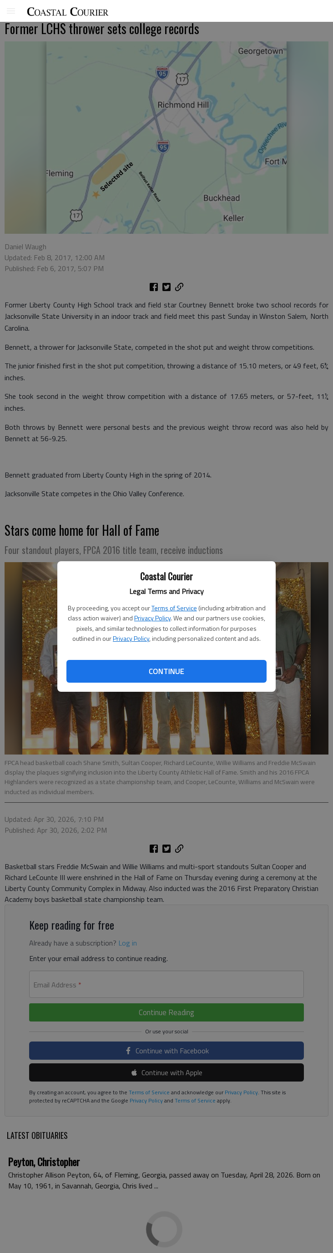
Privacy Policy (152, 618)
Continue (166, 671)
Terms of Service (174, 608)
